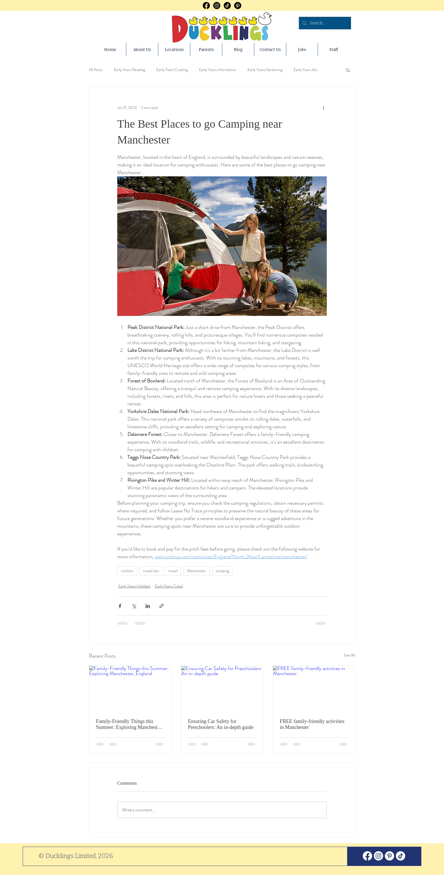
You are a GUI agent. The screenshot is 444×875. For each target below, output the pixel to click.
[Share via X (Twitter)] (133, 606)
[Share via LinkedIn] (147, 606)
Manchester (196, 571)
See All (349, 655)
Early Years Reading (129, 69)
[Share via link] (161, 606)
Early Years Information (217, 69)
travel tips (151, 571)
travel (173, 571)
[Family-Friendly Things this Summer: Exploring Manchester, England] (130, 689)
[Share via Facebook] (120, 606)
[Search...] (324, 23)
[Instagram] (216, 5)
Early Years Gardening (264, 69)
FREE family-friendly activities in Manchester (312, 724)
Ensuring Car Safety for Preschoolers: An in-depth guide (220, 724)
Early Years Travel (169, 586)
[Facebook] (206, 5)
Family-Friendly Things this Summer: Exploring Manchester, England (129, 724)
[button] (348, 70)
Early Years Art (305, 69)
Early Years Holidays (134, 586)
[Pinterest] (237, 5)
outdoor (127, 571)
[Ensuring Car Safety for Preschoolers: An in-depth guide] (222, 689)
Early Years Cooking (172, 69)
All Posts (96, 69)
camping (222, 571)
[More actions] (323, 107)
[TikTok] (227, 5)
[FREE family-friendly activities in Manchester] (314, 689)
